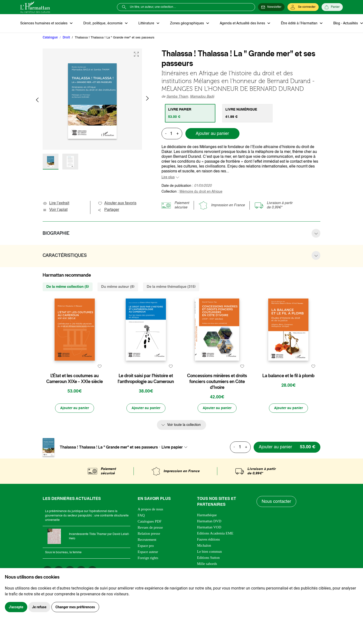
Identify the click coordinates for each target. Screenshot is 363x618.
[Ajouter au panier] (74, 408)
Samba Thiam (177, 96)
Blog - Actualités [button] (346, 23)
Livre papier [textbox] (172, 447)
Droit (66, 37)
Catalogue (50, 37)
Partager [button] (108, 210)
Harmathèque (207, 515)
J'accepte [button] (16, 607)
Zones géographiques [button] (187, 23)
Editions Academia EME (215, 533)
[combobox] (176, 447)
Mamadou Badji (202, 96)
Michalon (204, 545)
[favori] (99, 366)
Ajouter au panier (212, 133)
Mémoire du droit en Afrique (201, 191)
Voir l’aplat (55, 210)
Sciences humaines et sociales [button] (44, 23)
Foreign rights (148, 558)
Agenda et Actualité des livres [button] (243, 23)
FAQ (141, 515)
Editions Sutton (208, 558)
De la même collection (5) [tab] (67, 287)
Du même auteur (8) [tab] (117, 287)
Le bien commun (209, 551)
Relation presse (149, 533)
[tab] (190, 113)
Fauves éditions (208, 539)
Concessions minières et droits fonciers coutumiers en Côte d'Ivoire (217, 381)
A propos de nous (150, 509)
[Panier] (332, 7)
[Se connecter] (303, 7)
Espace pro (146, 546)
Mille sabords (207, 564)
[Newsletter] (271, 7)
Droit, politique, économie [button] (103, 23)
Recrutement (147, 540)
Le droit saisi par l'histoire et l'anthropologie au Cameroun (146, 378)
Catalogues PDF (150, 521)
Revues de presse (150, 527)
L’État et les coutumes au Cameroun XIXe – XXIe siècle (74, 378)
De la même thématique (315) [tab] (171, 287)
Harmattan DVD (209, 521)
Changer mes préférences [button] (75, 607)
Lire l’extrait (56, 203)
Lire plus (168, 177)
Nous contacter (276, 501)
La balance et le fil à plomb (288, 376)
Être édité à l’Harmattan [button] (299, 23)
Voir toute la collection (184, 425)
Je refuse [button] (39, 607)
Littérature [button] (146, 23)
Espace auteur (148, 552)
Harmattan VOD (209, 527)
